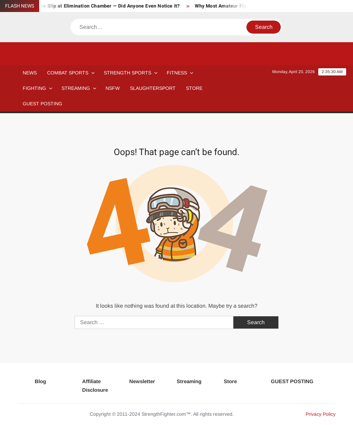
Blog (40, 381)
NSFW (113, 88)
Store (230, 381)
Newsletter (142, 381)
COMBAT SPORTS (67, 72)
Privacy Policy (320, 414)
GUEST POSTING (42, 103)
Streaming (76, 88)
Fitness (177, 72)
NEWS (30, 72)
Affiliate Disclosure (95, 385)
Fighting (34, 88)
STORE (194, 88)
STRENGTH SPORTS (127, 72)
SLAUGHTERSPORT (153, 88)
